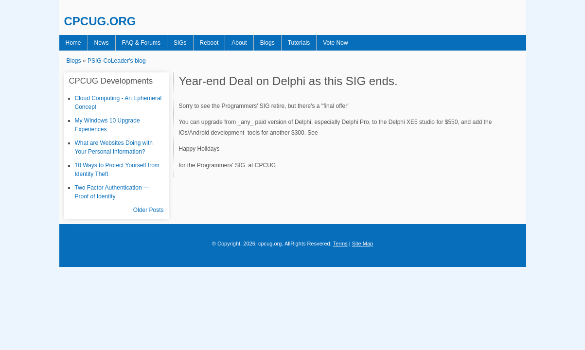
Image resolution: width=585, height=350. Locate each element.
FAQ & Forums (134, 42)
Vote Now (310, 42)
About (222, 42)
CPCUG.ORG (100, 21)
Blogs (248, 42)
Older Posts (148, 210)
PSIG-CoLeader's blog (117, 60)
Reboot (196, 42)
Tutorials (277, 42)
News (97, 42)
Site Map (362, 243)
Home (72, 42)
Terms (340, 243)
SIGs (170, 42)
